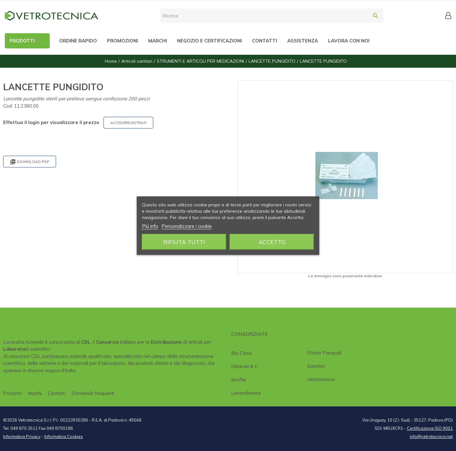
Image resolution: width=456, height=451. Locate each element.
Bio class (241, 353)
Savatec (316, 366)
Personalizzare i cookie (187, 226)
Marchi (35, 393)
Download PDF (29, 162)
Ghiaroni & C (244, 366)
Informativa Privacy (22, 436)
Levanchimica (246, 393)
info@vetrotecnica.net (431, 436)
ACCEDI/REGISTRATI (128, 122)
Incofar (238, 380)
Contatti (57, 393)
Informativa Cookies (63, 436)
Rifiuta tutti (184, 241)
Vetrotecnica (321, 379)
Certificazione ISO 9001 (430, 428)
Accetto (272, 241)
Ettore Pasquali (324, 353)
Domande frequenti (93, 393)
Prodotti (12, 393)
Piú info (150, 226)
